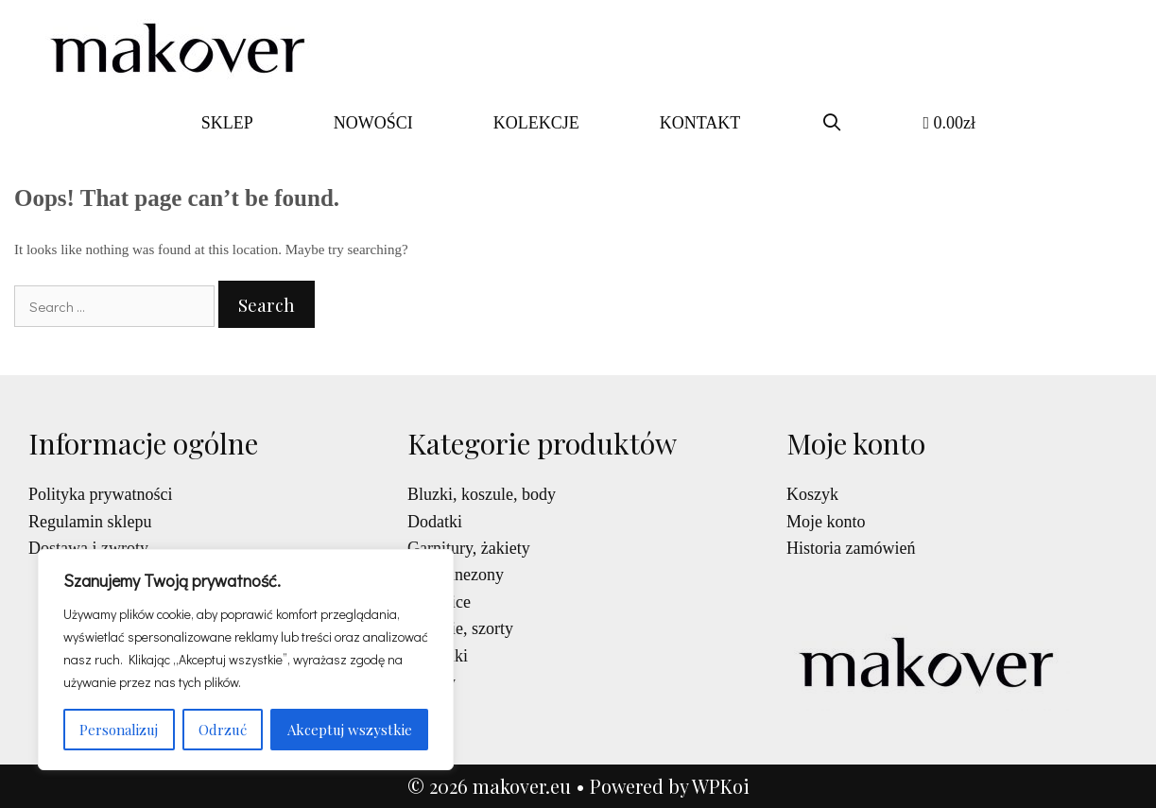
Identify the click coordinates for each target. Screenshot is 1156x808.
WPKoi (721, 786)
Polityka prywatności (100, 494)
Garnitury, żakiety (468, 548)
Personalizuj (118, 729)
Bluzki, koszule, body (481, 494)
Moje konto (826, 521)
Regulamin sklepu (89, 521)
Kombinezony (455, 574)
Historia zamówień (850, 548)
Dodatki (434, 521)
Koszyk (812, 494)
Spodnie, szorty (460, 628)
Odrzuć (222, 729)
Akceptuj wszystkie (349, 729)
